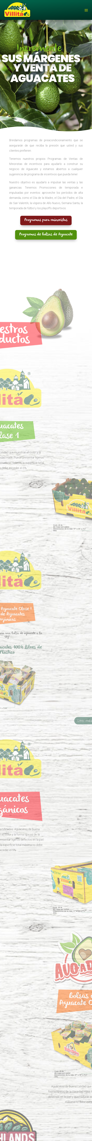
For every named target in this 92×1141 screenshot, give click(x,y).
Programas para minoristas (45, 220)
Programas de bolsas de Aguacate (46, 235)
